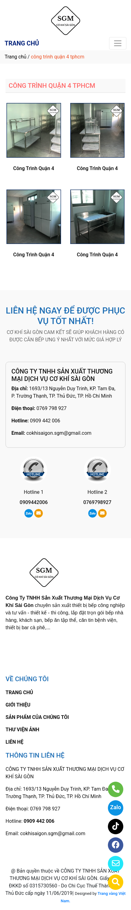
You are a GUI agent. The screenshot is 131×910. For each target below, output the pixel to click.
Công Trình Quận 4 (33, 168)
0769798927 (97, 502)
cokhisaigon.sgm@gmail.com (58, 433)
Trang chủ (16, 57)
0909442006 (34, 502)
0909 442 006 (45, 421)
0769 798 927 (51, 408)
